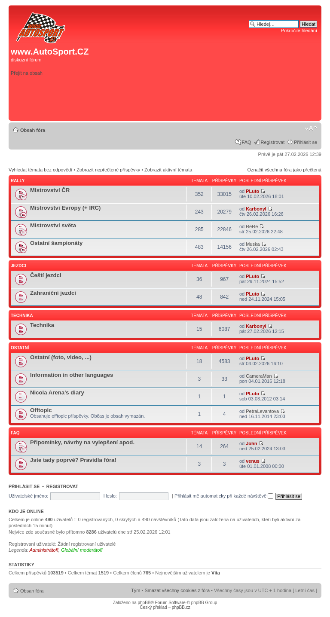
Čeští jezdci (45, 275)
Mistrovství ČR (50, 190)
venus (253, 461)
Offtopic (41, 410)
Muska (253, 244)
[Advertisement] (197, 105)
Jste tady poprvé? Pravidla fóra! (73, 460)
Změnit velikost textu (311, 128)
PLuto (252, 191)
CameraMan (259, 376)
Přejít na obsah (27, 73)
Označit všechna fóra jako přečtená (284, 169)
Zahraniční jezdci (53, 293)
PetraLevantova (262, 411)
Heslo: (110, 495)
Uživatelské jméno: (28, 495)
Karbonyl (256, 208)
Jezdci (18, 265)
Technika (22, 315)
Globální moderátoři (82, 550)
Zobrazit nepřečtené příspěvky (108, 169)
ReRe (252, 226)
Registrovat (273, 142)
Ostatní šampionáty (56, 243)
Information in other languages (71, 375)
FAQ (246, 142)
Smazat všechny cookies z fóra (177, 590)
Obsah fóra (32, 130)
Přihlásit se (305, 142)
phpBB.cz (181, 607)
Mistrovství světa (53, 225)
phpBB (144, 602)
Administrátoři (44, 550)
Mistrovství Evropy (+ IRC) (65, 208)
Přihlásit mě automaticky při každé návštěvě (223, 495)
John (251, 443)
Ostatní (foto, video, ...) (61, 357)
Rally (17, 180)
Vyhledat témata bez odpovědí (40, 169)
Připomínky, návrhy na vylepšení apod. (82, 442)
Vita (215, 572)
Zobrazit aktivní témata (168, 169)
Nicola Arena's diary (57, 392)
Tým (135, 590)
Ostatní (20, 347)
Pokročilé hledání (299, 30)
